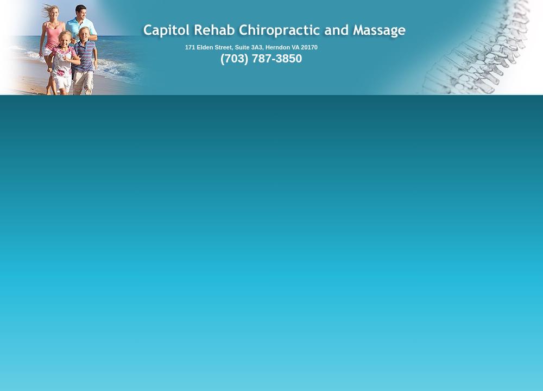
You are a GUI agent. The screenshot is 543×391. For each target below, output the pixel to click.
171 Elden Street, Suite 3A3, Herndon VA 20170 (251, 47)
